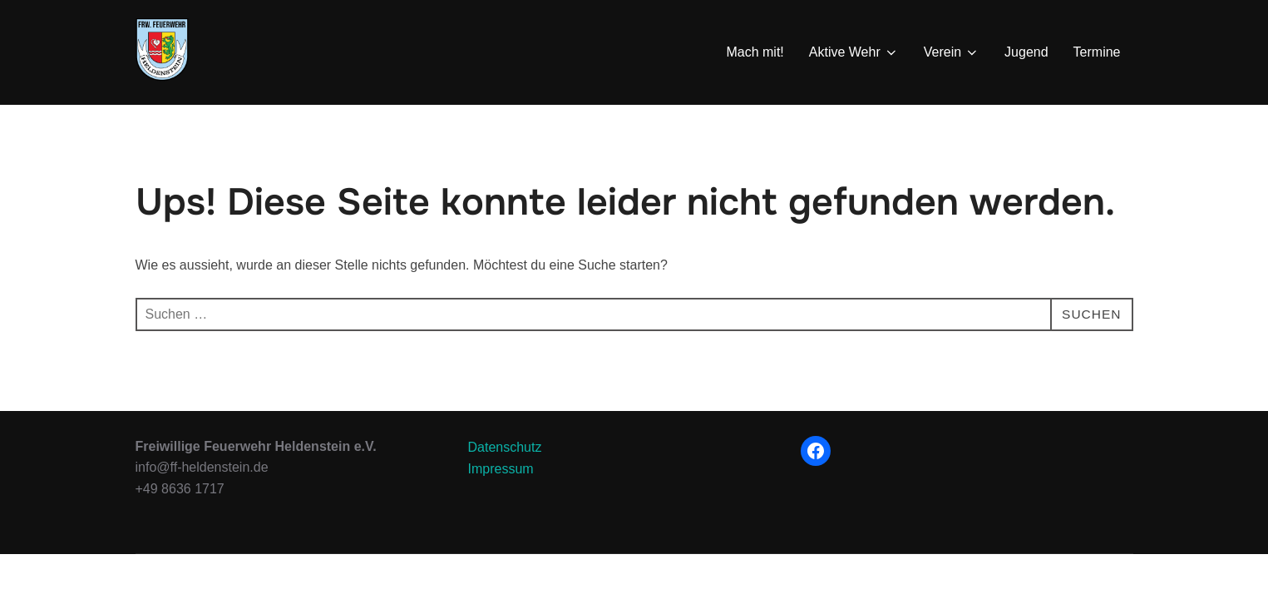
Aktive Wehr (854, 52)
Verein (951, 52)
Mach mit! (754, 52)
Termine (1097, 52)
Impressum (501, 512)
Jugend (1026, 52)
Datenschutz (505, 490)
